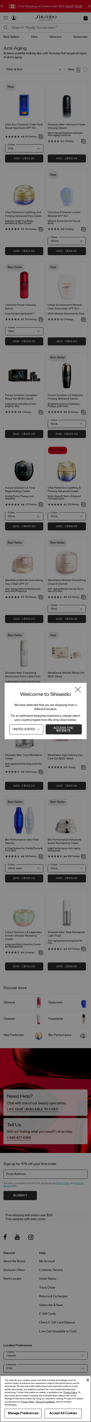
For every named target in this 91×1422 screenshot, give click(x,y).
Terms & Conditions (45, 1402)
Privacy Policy (70, 1392)
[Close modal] (78, 690)
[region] (45, 1398)
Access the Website (63, 729)
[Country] (26, 729)
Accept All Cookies (63, 1413)
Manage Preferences (23, 1413)
